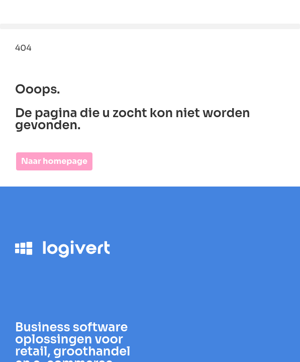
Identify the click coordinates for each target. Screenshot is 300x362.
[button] (150, 26)
